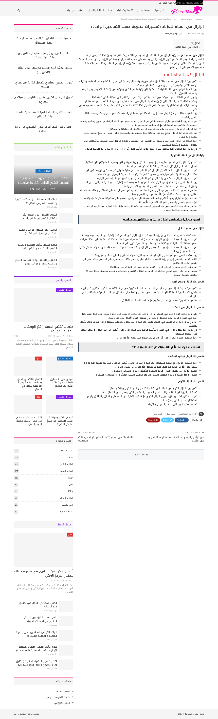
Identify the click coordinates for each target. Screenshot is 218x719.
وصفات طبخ (143, 10)
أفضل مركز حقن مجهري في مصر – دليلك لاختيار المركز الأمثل (43, 573)
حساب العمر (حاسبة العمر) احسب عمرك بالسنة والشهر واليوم (44, 114)
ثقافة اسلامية (66, 512)
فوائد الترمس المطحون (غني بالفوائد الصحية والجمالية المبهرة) (35, 634)
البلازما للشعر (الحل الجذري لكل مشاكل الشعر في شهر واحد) (39, 216)
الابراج (70, 478)
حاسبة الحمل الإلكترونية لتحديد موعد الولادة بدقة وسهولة (44, 40)
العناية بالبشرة (64, 290)
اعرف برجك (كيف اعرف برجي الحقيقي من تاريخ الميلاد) (43, 129)
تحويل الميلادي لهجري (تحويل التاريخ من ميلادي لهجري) (43, 99)
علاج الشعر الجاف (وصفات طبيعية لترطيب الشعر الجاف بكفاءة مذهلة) (43, 180)
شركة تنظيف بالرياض (58, 697)
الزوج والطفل (67, 505)
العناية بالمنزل (96, 10)
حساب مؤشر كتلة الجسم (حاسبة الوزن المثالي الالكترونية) (44, 70)
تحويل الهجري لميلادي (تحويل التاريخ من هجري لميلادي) (44, 84)
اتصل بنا (163, 2)
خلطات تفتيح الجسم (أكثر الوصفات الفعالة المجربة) (48, 328)
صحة (110, 10)
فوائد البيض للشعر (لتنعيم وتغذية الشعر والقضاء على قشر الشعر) (37, 246)
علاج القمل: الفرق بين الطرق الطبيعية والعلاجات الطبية (40, 619)
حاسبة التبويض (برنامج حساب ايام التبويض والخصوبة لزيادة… (44, 55)
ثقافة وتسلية (125, 10)
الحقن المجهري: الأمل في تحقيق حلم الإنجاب (38, 604)
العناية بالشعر (44, 171)
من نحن (172, 2)
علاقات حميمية (75, 10)
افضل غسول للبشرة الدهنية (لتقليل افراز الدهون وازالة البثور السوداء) (36, 663)
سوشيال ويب (20, 714)
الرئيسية (159, 10)
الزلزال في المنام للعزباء (186, 47)
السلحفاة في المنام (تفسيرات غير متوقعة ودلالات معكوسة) (105, 439)
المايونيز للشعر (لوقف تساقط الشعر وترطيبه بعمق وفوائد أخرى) (36, 261)
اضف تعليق (141, 455)
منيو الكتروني (62, 702)
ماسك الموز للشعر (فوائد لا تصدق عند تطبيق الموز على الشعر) (37, 231)
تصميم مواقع (62, 691)
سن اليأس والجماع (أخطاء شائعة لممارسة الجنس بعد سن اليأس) (175, 439)
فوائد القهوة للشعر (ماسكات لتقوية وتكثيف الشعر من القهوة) (36, 201)
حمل (38, 358)
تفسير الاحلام (170, 414)
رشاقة (70, 491)
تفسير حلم (158, 414)
